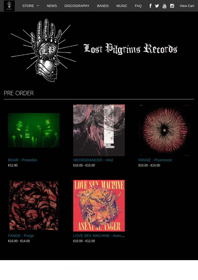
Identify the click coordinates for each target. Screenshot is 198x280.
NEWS (52, 6)
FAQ (138, 6)
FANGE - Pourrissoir (155, 160)
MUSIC (121, 6)
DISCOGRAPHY (77, 6)
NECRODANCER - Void (93, 160)
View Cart (187, 6)
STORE (28, 6)
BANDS (103, 6)
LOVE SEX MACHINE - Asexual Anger (105, 236)
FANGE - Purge (21, 236)
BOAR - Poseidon (22, 160)
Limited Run (73, 267)
